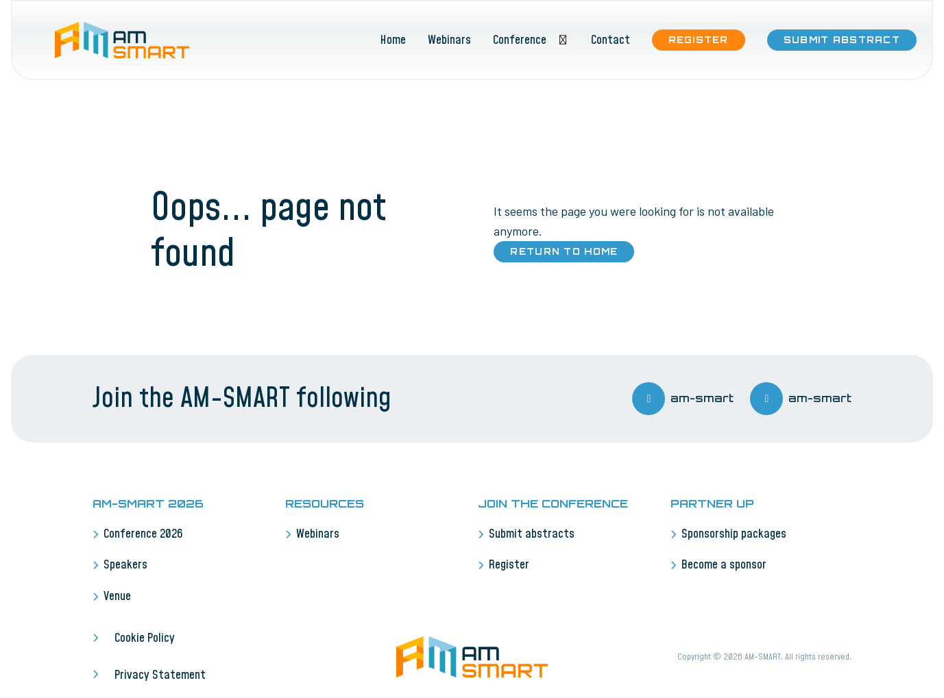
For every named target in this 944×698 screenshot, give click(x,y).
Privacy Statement (160, 675)
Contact (610, 40)
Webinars (449, 40)
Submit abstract (842, 39)
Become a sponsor (723, 564)
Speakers (125, 564)
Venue (117, 596)
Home (393, 40)
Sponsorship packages (733, 534)
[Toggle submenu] (563, 40)
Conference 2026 (143, 534)
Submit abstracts (531, 534)
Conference (519, 40)
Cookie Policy (144, 638)
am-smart (683, 398)
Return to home (564, 251)
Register (698, 39)
